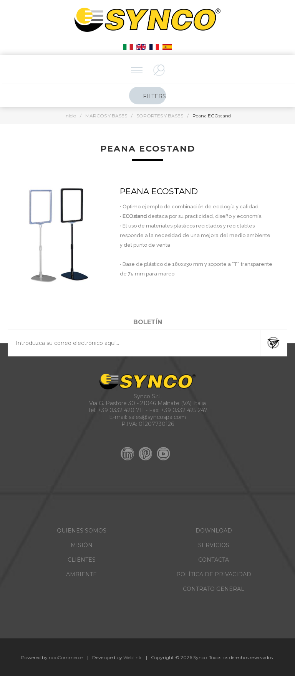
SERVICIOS (213, 545)
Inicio (70, 116)
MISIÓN (82, 545)
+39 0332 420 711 (121, 410)
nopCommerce (66, 657)
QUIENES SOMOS (81, 530)
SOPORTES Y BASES (159, 116)
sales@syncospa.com (157, 417)
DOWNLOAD (214, 530)
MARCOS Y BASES (106, 116)
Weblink (132, 657)
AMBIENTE (81, 574)
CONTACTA (213, 559)
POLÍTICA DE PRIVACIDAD (213, 574)
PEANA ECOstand (159, 191)
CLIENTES (82, 559)
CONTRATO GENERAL (213, 588)
